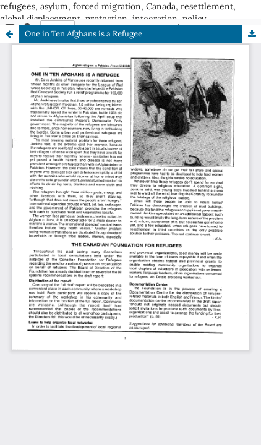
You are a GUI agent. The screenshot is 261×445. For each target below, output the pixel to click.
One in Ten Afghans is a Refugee (83, 33)
